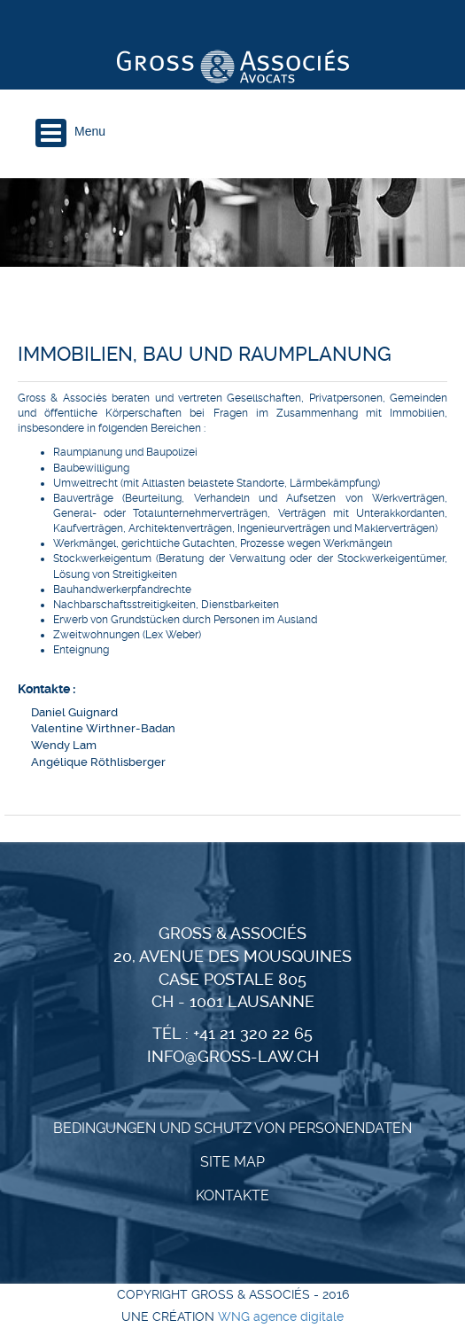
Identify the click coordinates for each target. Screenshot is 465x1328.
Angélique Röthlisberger (98, 762)
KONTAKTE (232, 1195)
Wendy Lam (64, 745)
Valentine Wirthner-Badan (103, 728)
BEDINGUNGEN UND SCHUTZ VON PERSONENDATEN (232, 1128)
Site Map (232, 1161)
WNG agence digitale (281, 1316)
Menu (89, 131)
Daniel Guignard (74, 712)
